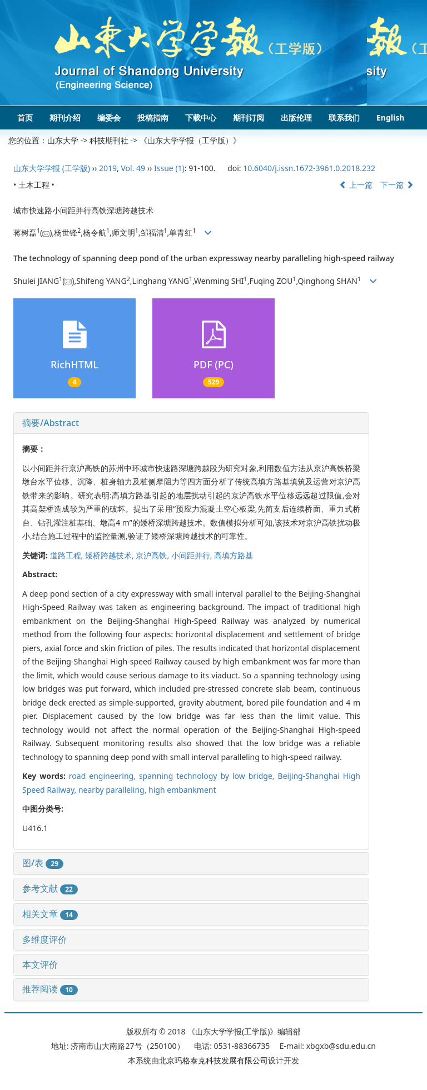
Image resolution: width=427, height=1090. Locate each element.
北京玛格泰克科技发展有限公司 (213, 1060)
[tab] (191, 423)
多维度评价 (44, 939)
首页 (25, 117)
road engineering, (104, 776)
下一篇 (397, 184)
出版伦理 (296, 117)
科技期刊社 (109, 140)
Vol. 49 (133, 168)
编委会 (109, 117)
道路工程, (67, 555)
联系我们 (344, 117)
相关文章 (50, 914)
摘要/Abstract (50, 423)
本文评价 (40, 964)
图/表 (42, 863)
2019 (108, 168)
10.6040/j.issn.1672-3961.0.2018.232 (309, 168)
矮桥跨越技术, (110, 555)
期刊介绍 (65, 117)
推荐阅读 (50, 989)
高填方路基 (233, 555)
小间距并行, (192, 555)
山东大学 (62, 140)
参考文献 (50, 888)
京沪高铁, (153, 555)
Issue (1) (169, 168)
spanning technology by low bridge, (208, 776)
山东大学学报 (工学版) (51, 168)
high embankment (182, 789)
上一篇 (356, 184)
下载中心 (200, 117)
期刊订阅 (248, 117)
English (390, 117)
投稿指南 (152, 117)
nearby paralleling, (113, 789)
